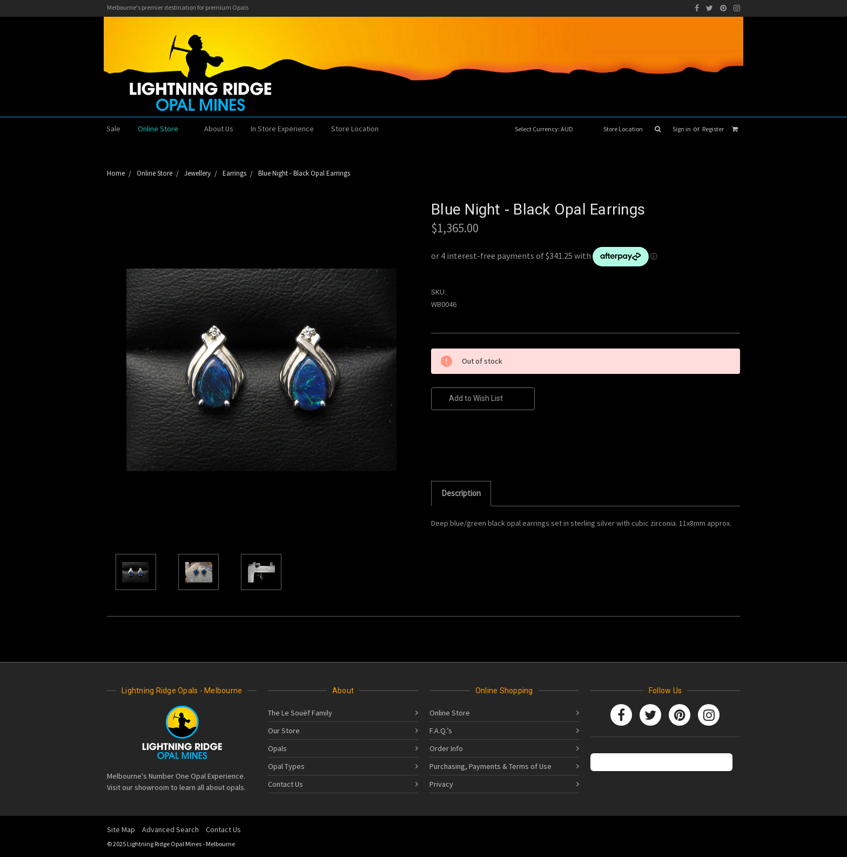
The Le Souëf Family (300, 713)
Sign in (682, 129)
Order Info (446, 748)
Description (461, 493)
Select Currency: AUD (547, 129)
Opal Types (286, 766)
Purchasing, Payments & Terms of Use (490, 766)
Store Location (623, 129)
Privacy (441, 784)
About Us (218, 128)
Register (713, 129)
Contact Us (285, 784)
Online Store (162, 128)
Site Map (121, 829)
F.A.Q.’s (440, 730)
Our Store (284, 730)
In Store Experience (282, 128)
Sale (113, 128)
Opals (277, 748)
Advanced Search (170, 829)
